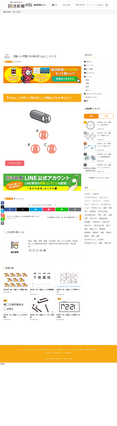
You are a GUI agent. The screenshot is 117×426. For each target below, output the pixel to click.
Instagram (68, 353)
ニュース (89, 79)
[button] (9, 209)
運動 (88, 88)
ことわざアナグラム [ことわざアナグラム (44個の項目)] (91, 205)
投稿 (87, 108)
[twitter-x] (37, 250)
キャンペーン (90, 66)
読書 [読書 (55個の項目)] (92, 244)
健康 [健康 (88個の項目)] (105, 216)
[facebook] (33, 250)
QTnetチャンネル (92, 104)
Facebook (49, 353)
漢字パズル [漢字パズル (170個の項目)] (93, 226)
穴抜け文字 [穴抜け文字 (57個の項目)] (105, 230)
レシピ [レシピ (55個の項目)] (87, 216)
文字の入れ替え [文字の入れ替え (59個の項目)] (103, 219)
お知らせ (89, 62)
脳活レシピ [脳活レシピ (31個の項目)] (93, 237)
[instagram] (41, 250)
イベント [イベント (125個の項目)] (87, 209)
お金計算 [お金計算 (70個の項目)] (95, 202)
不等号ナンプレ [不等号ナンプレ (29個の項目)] (96, 216)
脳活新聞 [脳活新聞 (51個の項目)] (102, 237)
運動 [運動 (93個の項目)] (100, 251)
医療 (88, 83)
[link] (30, 250)
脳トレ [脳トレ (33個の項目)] (108, 233)
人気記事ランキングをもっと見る (99, 186)
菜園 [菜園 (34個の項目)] (102, 240)
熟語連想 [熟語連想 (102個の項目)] (87, 230)
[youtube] (44, 250)
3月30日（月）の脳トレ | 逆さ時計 (104, 131)
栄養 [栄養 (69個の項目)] (86, 226)
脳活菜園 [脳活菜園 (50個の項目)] (87, 240)
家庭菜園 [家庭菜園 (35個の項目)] (92, 219)
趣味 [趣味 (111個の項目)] (98, 244)
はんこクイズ (20, 198)
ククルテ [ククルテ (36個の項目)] (106, 209)
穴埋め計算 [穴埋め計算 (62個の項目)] (96, 230)
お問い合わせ (47, 349)
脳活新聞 (14, 252)
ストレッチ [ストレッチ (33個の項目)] (94, 212)
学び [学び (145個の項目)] (86, 219)
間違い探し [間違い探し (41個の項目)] (108, 251)
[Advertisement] (58, 37)
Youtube (56, 353)
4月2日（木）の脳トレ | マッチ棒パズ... (104, 153)
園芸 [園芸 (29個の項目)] (110, 216)
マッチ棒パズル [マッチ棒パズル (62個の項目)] (105, 212)
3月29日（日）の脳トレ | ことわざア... (104, 174)
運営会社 (94, 349)
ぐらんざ (66, 349)
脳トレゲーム (90, 75)
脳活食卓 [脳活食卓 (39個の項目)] (95, 240)
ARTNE (86, 349)
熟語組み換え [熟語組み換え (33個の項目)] (103, 226)
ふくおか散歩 (57, 349)
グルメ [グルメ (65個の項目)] (87, 212)
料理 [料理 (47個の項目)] (99, 223)
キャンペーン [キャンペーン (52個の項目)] (97, 209)
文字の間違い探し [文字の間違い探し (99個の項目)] (90, 223)
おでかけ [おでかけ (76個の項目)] (87, 202)
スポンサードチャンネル (94, 100)
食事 (88, 91)
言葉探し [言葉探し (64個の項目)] (109, 240)
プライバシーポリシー (33, 349)
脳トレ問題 (9, 61)
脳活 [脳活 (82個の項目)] (86, 237)
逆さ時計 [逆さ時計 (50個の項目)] (101, 247)
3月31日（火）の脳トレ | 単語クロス (104, 142)
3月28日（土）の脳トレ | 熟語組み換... (104, 163)
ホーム (22, 349)
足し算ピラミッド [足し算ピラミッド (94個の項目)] (90, 247)
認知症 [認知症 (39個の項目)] (87, 244)
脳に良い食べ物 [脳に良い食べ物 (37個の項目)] (99, 233)
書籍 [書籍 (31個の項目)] (110, 223)
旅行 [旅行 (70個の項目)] (105, 223)
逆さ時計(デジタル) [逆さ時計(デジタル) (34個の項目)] (91, 251)
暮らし (89, 96)
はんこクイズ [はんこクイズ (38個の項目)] (104, 205)
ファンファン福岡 (76, 349)
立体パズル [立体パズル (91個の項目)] (88, 233)
